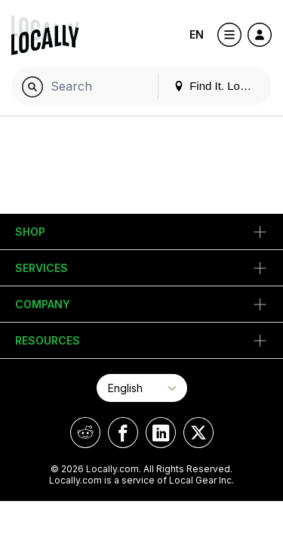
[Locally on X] (198, 432)
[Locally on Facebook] (123, 432)
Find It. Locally (218, 85)
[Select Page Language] (142, 388)
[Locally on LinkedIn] (161, 432)
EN (196, 34)
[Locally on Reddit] (85, 432)
